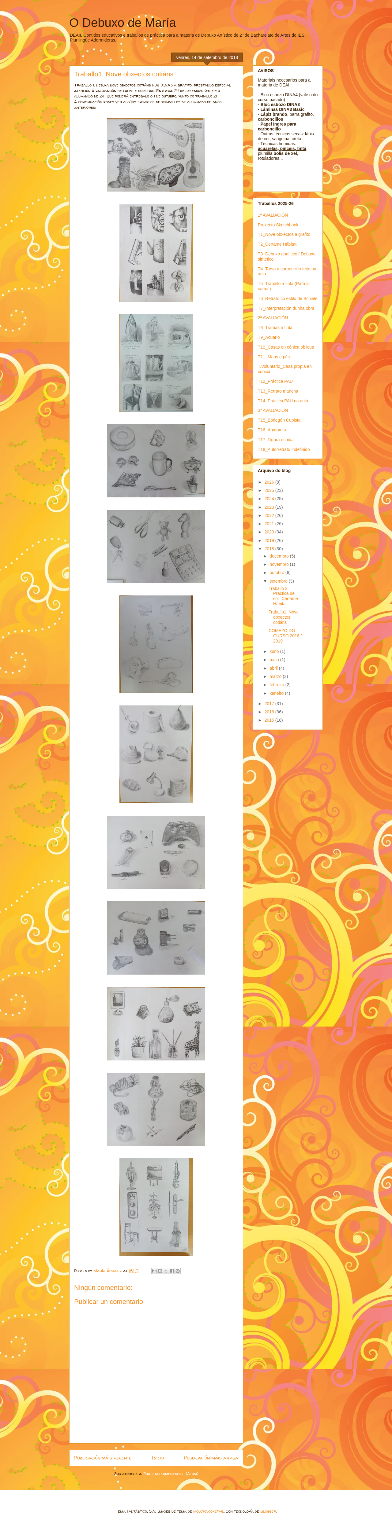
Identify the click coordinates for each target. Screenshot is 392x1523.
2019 (270, 540)
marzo (276, 676)
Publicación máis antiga (211, 1458)
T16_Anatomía (272, 429)
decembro (280, 556)
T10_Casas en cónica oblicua (286, 347)
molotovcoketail (208, 1511)
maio (275, 659)
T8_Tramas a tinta (275, 327)
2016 (270, 711)
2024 (270, 498)
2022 (270, 515)
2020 (270, 531)
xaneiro (277, 693)
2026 (270, 482)
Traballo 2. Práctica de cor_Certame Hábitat (283, 596)
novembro (280, 564)
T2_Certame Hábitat (277, 244)
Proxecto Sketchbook (278, 224)
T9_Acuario (269, 337)
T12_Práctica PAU (275, 381)
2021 (270, 523)
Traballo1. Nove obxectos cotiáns (284, 617)
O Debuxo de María (122, 22)
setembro (279, 581)
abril (274, 668)
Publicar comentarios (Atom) (170, 1473)
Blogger (268, 1511)
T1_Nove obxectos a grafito (284, 234)
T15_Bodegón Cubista (279, 420)
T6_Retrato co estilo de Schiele (288, 298)
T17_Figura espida (276, 439)
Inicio (158, 1458)
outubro (277, 572)
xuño (275, 651)
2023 (270, 507)
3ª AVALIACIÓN (273, 410)
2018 (270, 548)
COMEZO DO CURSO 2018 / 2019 (285, 635)
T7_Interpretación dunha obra (286, 308)
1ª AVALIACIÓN (273, 215)
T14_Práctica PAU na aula (283, 400)
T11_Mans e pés (274, 356)
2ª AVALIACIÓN (273, 317)
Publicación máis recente (102, 1458)
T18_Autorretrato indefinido (284, 449)
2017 (270, 703)
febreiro (277, 684)
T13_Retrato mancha (278, 391)
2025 (270, 490)
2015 (270, 720)
